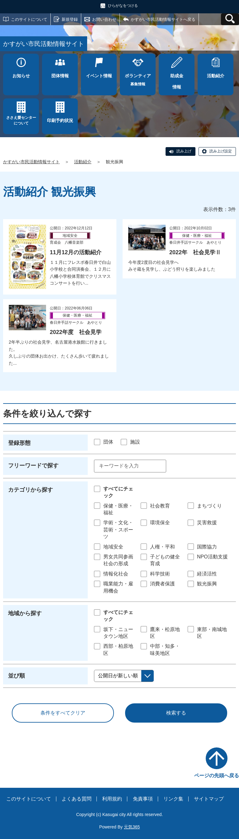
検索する (176, 712)
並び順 (16, 676)
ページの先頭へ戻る (216, 775)
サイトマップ (209, 798)
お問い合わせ (104, 19)
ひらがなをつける (123, 5)
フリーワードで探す (33, 465)
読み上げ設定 (220, 151)
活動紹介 (82, 161)
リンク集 (173, 798)
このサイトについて (29, 19)
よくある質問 (76, 798)
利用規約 (112, 798)
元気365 (132, 826)
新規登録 (70, 19)
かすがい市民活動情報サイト (31, 161)
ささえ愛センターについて (21, 120)
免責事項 (143, 798)
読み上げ (183, 151)
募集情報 (138, 78)
